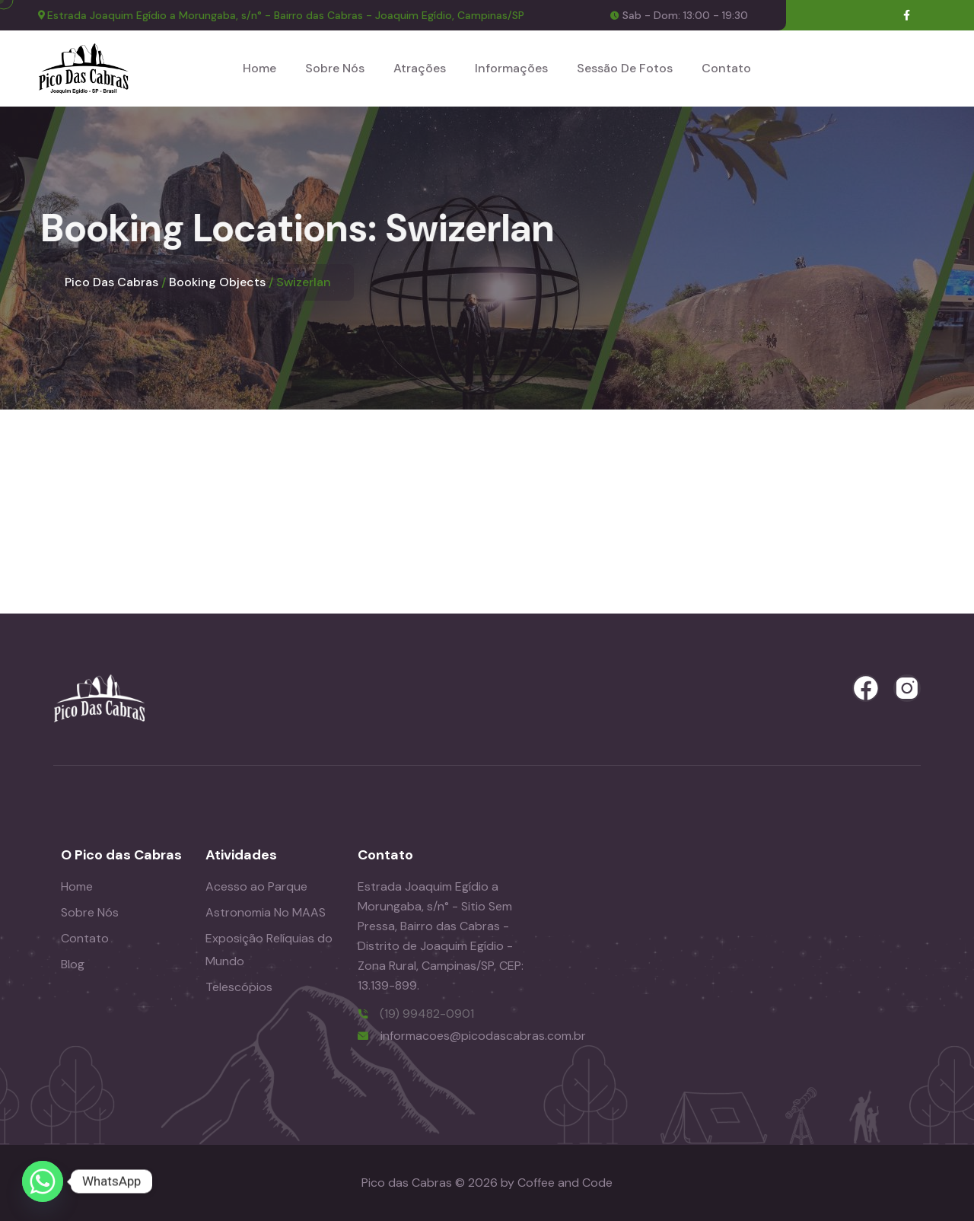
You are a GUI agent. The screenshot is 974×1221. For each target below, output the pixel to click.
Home (259, 68)
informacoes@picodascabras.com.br (483, 1036)
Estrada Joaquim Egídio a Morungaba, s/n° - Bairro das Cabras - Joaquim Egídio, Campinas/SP (285, 15)
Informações (511, 68)
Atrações (419, 68)
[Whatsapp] (42, 1181)
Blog (72, 964)
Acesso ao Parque (256, 886)
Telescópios (238, 987)
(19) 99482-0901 (427, 1014)
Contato (726, 68)
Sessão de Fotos (625, 68)
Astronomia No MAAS (265, 912)
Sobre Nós (334, 68)
